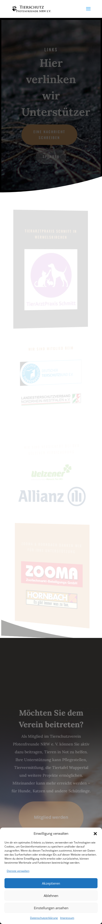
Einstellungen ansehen (51, 908)
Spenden (51, 156)
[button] (95, 833)
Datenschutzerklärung (44, 918)
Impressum (67, 918)
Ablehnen (51, 895)
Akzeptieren (51, 883)
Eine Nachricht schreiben (49, 134)
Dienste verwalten (18, 871)
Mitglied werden (51, 817)
